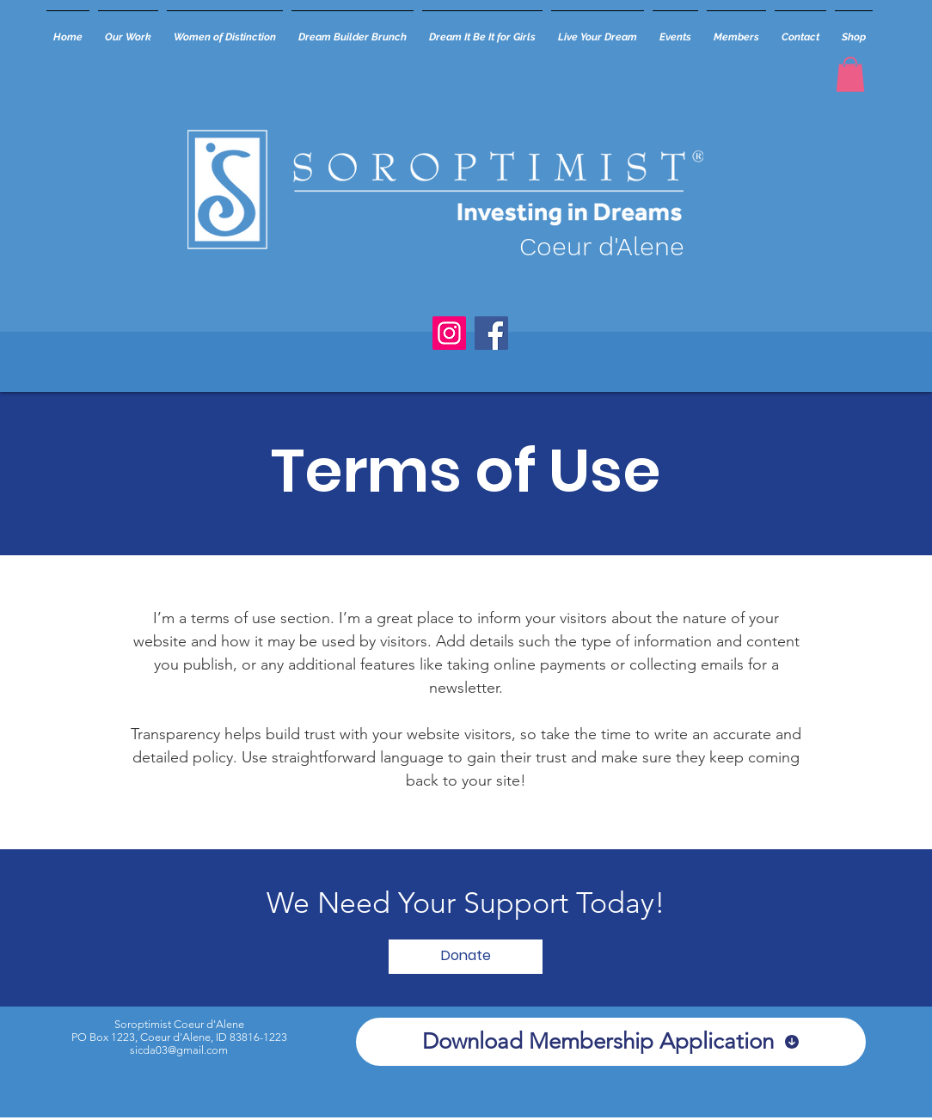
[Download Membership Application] (611, 1042)
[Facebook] (491, 333)
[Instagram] (449, 333)
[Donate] (466, 956)
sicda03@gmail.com (179, 1049)
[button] (850, 74)
